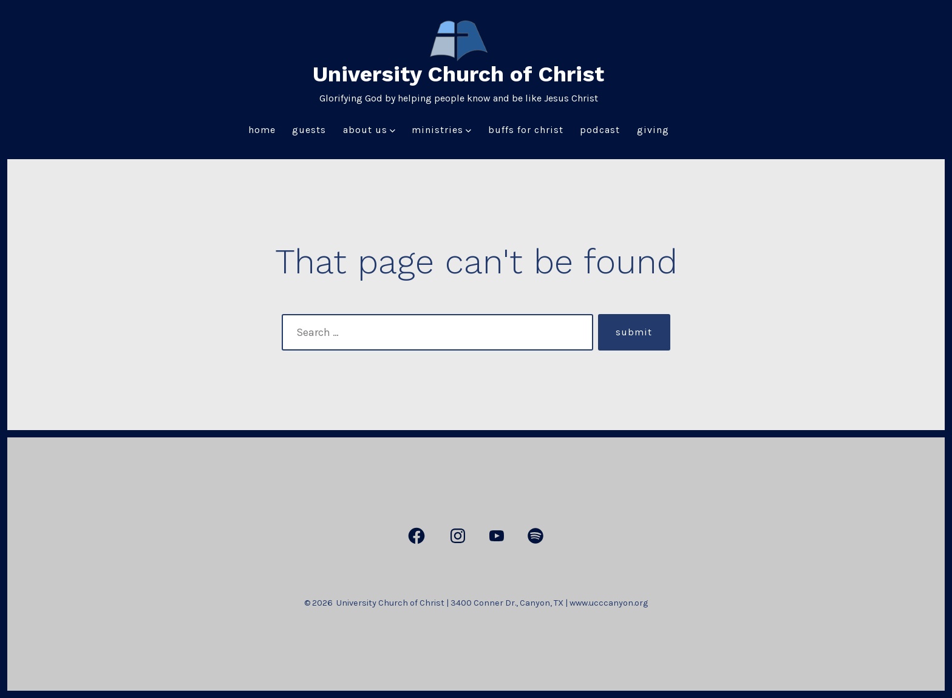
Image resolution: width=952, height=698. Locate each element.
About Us (369, 129)
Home (262, 129)
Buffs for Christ (525, 129)
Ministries (441, 129)
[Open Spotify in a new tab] (535, 535)
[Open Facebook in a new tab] (416, 535)
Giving (653, 129)
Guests (309, 129)
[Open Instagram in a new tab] (457, 535)
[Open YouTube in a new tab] (497, 535)
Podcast (600, 129)
